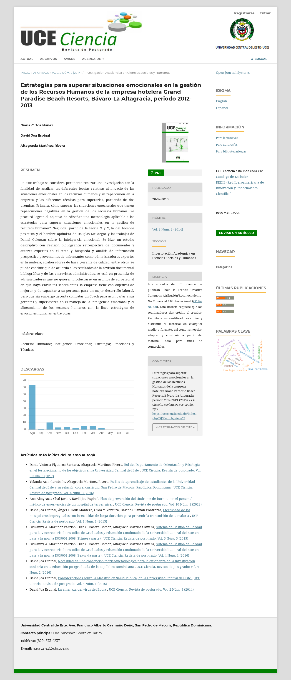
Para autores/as (227, 144)
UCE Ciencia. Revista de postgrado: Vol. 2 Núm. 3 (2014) (151, 589)
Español (222, 108)
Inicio (25, 72)
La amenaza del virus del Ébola (82, 589)
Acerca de (92, 59)
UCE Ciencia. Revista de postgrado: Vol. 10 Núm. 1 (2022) (158, 504)
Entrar (265, 13)
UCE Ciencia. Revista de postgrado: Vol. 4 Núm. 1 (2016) (146, 555)
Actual (26, 59)
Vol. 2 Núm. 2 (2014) (67, 72)
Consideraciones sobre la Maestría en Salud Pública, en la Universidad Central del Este (125, 578)
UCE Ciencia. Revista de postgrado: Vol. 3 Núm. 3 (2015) (145, 538)
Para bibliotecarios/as (231, 151)
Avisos (69, 59)
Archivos (48, 59)
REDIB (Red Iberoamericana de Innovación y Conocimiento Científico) (240, 188)
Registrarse (244, 13)
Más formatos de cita (174, 427)
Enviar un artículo (236, 233)
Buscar (259, 59)
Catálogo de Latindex (232, 176)
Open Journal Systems (233, 72)
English (221, 101)
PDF (157, 172)
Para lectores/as (227, 138)
